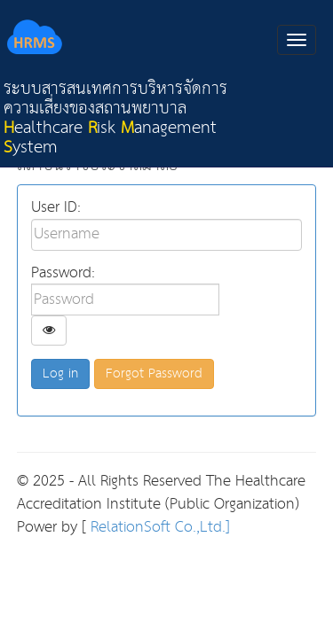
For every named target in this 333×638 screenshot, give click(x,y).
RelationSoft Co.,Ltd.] (158, 527)
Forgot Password (154, 373)
